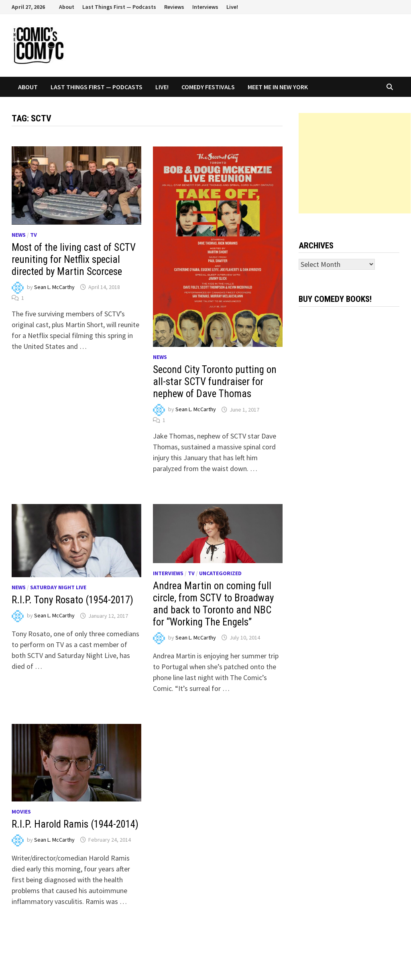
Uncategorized (220, 573)
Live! (232, 6)
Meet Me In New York (278, 87)
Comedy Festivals (208, 87)
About (66, 6)
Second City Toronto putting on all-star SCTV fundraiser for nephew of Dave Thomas (215, 382)
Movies (21, 811)
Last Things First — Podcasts (119, 6)
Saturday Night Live (58, 587)
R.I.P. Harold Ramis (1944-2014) (75, 824)
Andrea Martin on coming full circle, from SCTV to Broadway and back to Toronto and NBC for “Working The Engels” (213, 604)
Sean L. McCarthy (54, 287)
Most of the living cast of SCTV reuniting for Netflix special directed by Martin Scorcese (74, 259)
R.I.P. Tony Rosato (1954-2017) (72, 600)
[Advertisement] (355, 163)
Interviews (205, 6)
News (19, 234)
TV (33, 234)
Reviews (174, 6)
